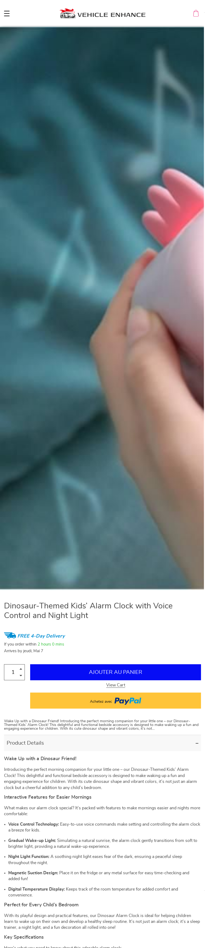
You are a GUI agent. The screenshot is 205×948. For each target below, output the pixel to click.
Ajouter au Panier (115, 672)
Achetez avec (115, 700)
